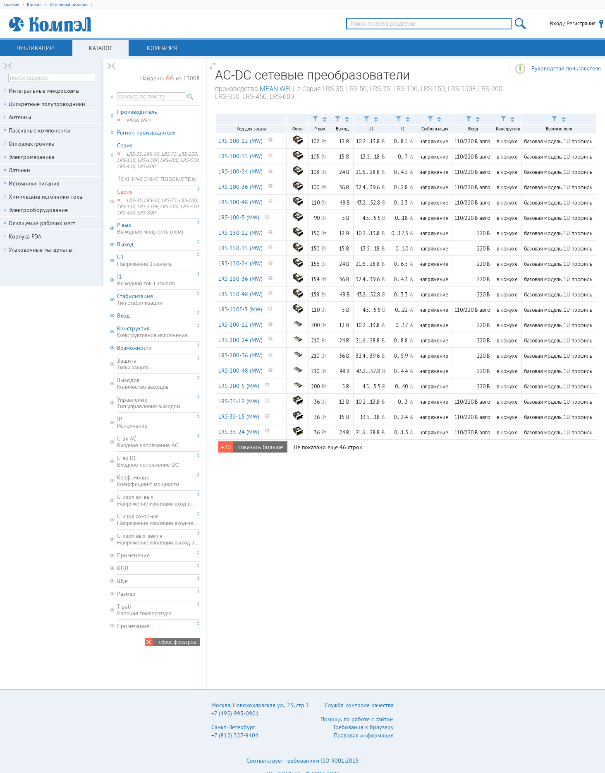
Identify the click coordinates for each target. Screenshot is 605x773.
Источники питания (34, 183)
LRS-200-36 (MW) (240, 355)
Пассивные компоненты (39, 130)
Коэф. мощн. (158, 481)
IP (158, 422)
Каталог (100, 48)
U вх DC (158, 461)
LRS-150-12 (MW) (240, 232)
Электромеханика (32, 157)
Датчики (19, 170)
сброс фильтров (177, 641)
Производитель (137, 112)
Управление (158, 403)
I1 (158, 280)
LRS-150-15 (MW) (240, 248)
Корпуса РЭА (25, 236)
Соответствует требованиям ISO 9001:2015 (302, 760)
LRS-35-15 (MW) (238, 416)
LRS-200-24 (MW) (240, 340)
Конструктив (158, 332)
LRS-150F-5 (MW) (240, 309)
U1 (158, 260)
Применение (133, 555)
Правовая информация (364, 735)
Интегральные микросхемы (44, 90)
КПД (122, 568)
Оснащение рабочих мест (42, 223)
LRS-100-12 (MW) (240, 140)
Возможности (134, 348)
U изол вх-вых (158, 500)
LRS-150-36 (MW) (240, 278)
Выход (125, 244)
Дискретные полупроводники (47, 104)
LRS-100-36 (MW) (240, 186)
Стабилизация (158, 299)
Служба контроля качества (359, 705)
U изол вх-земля (158, 520)
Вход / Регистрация (572, 23)
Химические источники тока (45, 196)
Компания (162, 48)
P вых (158, 228)
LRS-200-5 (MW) (238, 386)
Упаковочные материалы (40, 249)
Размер (126, 593)
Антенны (20, 117)
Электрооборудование (38, 210)
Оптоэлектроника (32, 143)
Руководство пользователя (566, 68)
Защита (158, 364)
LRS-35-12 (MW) (238, 401)
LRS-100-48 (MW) (240, 202)
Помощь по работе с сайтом (357, 719)
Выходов (158, 383)
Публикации (35, 48)
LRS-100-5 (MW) (238, 217)
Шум (123, 581)
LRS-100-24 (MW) (240, 171)
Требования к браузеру (363, 727)
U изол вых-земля (158, 539)
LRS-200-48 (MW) (240, 370)
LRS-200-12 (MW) (240, 324)
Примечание (133, 626)
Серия (125, 145)
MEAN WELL (278, 89)
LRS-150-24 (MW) (240, 263)
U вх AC (158, 442)
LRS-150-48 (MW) (240, 294)
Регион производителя (146, 132)
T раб (158, 610)
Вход (123, 315)
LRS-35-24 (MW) (238, 432)
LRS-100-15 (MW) (240, 156)
